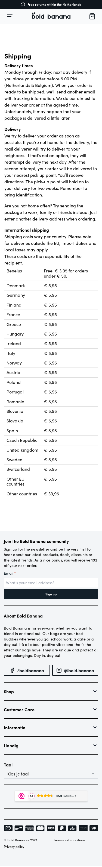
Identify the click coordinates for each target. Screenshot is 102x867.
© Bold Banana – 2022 (20, 840)
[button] (51, 16)
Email (10, 573)
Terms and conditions (69, 840)
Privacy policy (14, 846)
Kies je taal (18, 773)
